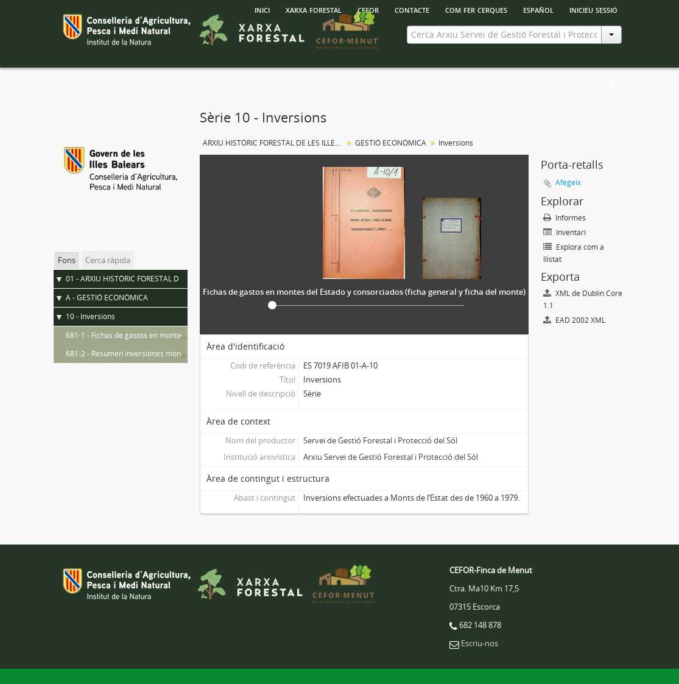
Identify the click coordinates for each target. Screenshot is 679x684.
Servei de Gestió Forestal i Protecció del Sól (380, 440)
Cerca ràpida (107, 260)
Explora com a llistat (573, 253)
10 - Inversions (90, 316)
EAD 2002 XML (574, 320)
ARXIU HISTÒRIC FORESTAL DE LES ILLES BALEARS (274, 143)
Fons (67, 260)
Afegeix (568, 182)
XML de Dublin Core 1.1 (582, 299)
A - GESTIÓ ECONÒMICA (107, 297)
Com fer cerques (476, 9)
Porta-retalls (611, 83)
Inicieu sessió (593, 9)
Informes (564, 218)
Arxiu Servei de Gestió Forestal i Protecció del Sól (390, 456)
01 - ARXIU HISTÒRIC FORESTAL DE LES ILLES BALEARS (158, 278)
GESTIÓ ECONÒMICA (390, 143)
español (538, 9)
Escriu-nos (479, 643)
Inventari (564, 232)
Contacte (412, 9)
